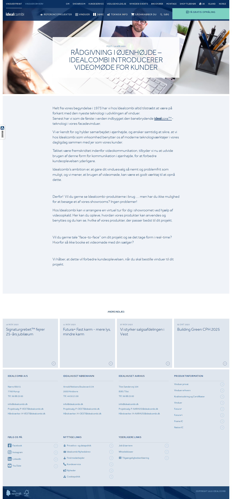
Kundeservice (96, 4)
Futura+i (178, 415)
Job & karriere (125, 445)
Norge (222, 4)
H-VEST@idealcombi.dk (33, 413)
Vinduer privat (14, 4)
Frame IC (178, 421)
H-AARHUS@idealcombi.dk (146, 413)
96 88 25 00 (17, 396)
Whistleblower (126, 451)
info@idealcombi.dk (18, 404)
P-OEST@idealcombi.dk (87, 408)
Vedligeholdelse (116, 4)
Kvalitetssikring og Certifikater (189, 396)
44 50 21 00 (72, 396)
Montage (171, 4)
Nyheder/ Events (139, 4)
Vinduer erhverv (34, 4)
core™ (163, 118)
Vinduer (178, 402)
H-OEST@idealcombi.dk (89, 413)
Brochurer (157, 4)
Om (67, 4)
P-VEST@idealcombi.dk (32, 408)
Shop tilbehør (188, 4)
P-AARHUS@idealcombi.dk (144, 408)
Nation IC (178, 427)
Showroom (79, 4)
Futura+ (178, 408)
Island (212, 4)
